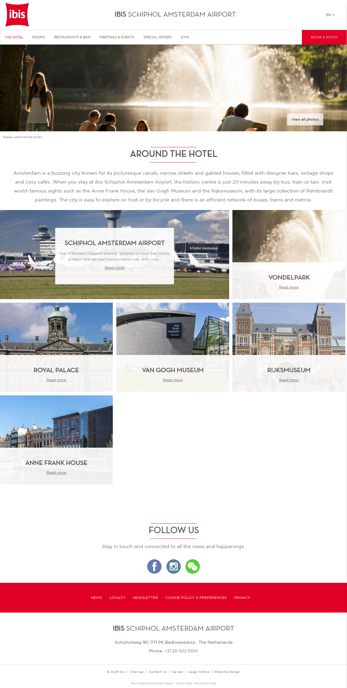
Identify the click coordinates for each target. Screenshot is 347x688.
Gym (185, 37)
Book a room (324, 37)
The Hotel (14, 37)
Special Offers (157, 37)
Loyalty (118, 598)
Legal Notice (199, 671)
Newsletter (145, 598)
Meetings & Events (116, 37)
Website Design (227, 671)
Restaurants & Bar (72, 37)
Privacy (242, 598)
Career (177, 671)
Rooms (38, 37)
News (96, 598)
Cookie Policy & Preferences (196, 598)
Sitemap (137, 671)
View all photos (305, 119)
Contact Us (158, 671)
